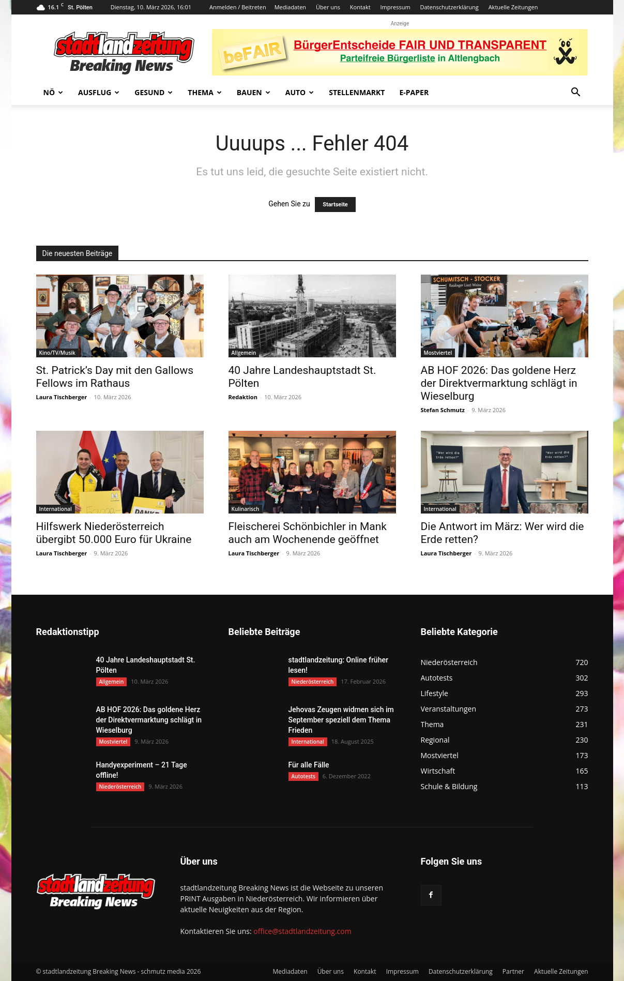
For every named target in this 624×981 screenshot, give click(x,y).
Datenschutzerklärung (449, 7)
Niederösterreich (120, 786)
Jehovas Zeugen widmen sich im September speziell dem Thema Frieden (341, 719)
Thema (205, 92)
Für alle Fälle (308, 765)
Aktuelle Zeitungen (513, 7)
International (55, 508)
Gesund (153, 92)
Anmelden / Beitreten (237, 7)
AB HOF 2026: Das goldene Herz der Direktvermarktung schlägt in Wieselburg (499, 383)
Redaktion (243, 397)
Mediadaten (290, 7)
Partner (513, 971)
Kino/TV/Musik (57, 352)
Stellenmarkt (357, 92)
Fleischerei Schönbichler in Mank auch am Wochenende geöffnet (308, 533)
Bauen (253, 92)
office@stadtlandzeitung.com (302, 931)
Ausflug (98, 92)
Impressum (395, 7)
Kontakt (360, 7)
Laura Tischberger (61, 397)
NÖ (53, 92)
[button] (576, 93)
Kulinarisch (246, 508)
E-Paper (414, 92)
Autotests (303, 776)
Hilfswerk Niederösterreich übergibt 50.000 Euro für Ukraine (114, 533)
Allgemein (244, 352)
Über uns (328, 7)
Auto (299, 92)
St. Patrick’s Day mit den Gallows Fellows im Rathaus (115, 376)
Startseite (335, 204)
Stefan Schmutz (443, 410)
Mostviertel (438, 352)
